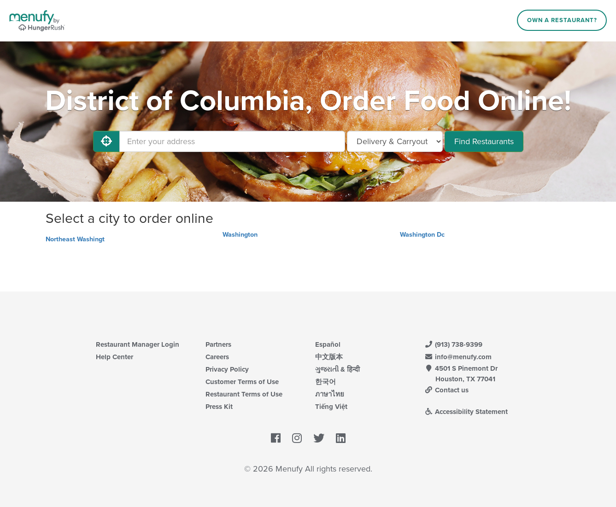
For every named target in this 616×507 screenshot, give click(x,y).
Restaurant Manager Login (137, 344)
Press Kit (219, 406)
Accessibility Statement (466, 412)
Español (327, 344)
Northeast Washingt (75, 239)
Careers (217, 357)
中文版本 (329, 357)
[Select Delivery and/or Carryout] (395, 141)
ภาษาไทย (329, 394)
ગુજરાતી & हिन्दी (337, 369)
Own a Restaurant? (562, 20)
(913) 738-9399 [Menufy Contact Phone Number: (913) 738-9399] (454, 344)
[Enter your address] (232, 141)
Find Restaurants (484, 141)
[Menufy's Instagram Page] (297, 439)
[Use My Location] (106, 141)
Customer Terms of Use (242, 382)
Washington (240, 235)
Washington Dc (422, 235)
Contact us (447, 390)
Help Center (114, 357)
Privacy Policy (227, 369)
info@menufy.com (458, 357)
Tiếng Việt (331, 406)
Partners (218, 344)
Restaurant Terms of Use (243, 394)
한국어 (325, 382)
